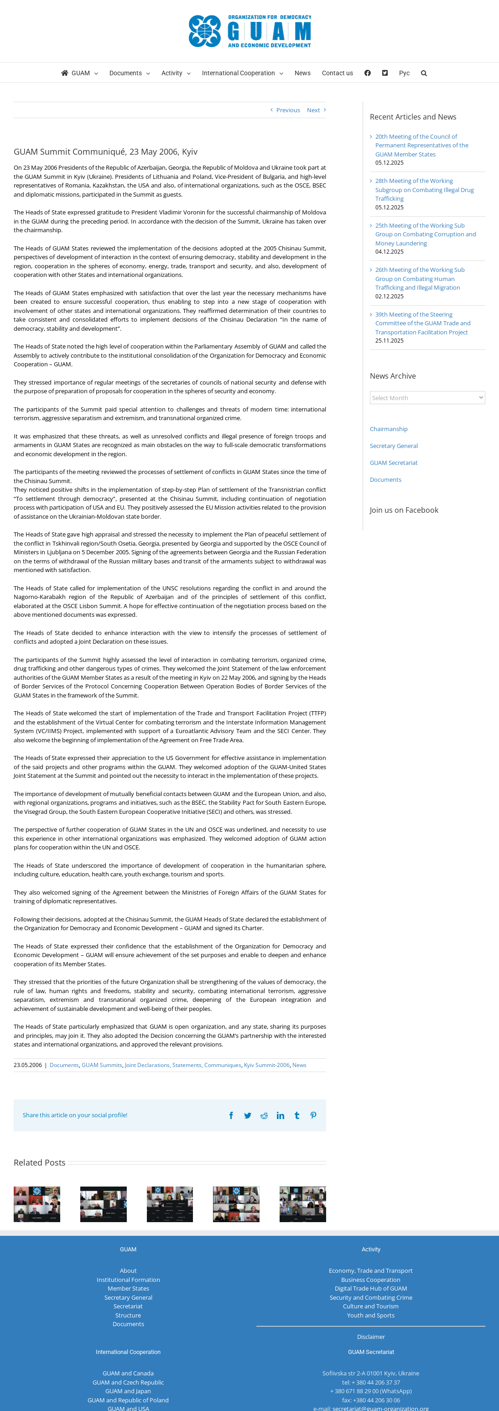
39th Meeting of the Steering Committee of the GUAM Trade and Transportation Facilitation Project (423, 323)
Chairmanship (389, 429)
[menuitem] (404, 72)
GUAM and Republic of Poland (128, 1400)
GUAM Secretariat (394, 462)
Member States (128, 1288)
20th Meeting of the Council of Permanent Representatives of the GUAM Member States (421, 145)
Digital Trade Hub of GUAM (371, 1288)
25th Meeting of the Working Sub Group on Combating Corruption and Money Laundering (425, 234)
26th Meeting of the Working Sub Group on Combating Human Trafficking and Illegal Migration (420, 279)
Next (313, 110)
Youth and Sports (371, 1315)
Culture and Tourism (371, 1306)
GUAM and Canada (128, 1373)
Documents (64, 1065)
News (299, 1065)
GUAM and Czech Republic (128, 1382)
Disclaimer (371, 1337)
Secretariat (128, 1306)
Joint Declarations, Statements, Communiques (183, 1065)
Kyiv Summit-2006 (267, 1065)
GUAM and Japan (128, 1391)
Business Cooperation (370, 1280)
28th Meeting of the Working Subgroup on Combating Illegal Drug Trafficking (424, 190)
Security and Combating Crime (371, 1297)
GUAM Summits (102, 1065)
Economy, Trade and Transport (371, 1270)
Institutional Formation (128, 1280)
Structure (128, 1315)
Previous (288, 110)
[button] (424, 72)
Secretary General (394, 446)
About (128, 1270)
